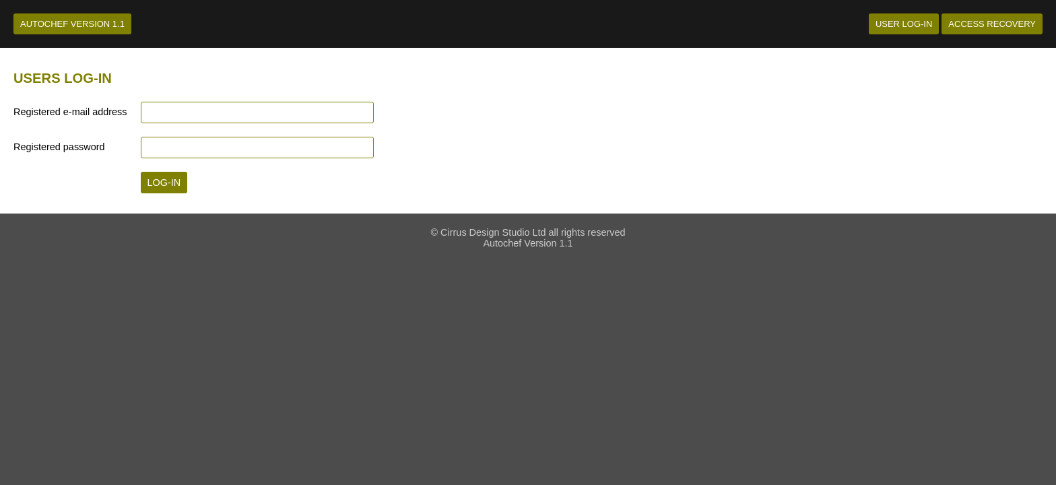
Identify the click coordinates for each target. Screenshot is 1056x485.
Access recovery (992, 24)
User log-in (904, 24)
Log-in (164, 182)
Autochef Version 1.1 (72, 24)
